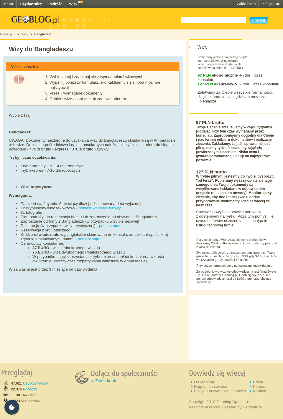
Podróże (55, 3)
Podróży (30, 389)
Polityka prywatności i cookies (220, 391)
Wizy (73, 3)
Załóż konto (246, 3)
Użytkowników (35, 383)
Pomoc (259, 386)
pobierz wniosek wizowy (100, 208)
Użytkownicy (31, 3)
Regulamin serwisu (210, 386)
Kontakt (259, 391)
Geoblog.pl (7, 34)
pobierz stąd (110, 225)
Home (9, 3)
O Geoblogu (204, 382)
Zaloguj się (271, 3)
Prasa (258, 382)
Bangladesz (43, 34)
